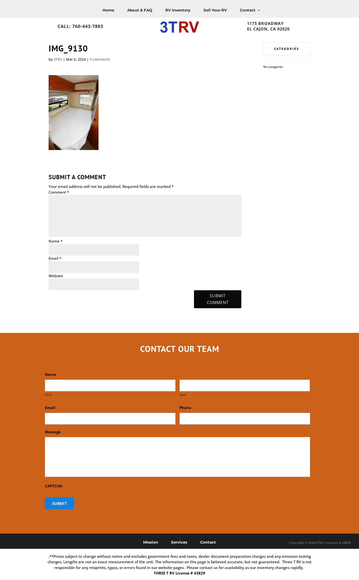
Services (179, 542)
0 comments (100, 59)
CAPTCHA (53, 486)
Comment (59, 192)
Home (108, 10)
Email (55, 258)
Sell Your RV (215, 10)
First (48, 395)
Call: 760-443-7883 (80, 26)
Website (56, 275)
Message (53, 432)
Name (56, 241)
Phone (185, 407)
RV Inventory (177, 10)
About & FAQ (139, 10)
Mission (150, 542)
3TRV (58, 59)
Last (183, 395)
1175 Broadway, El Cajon (280, 22)
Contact (248, 10)
